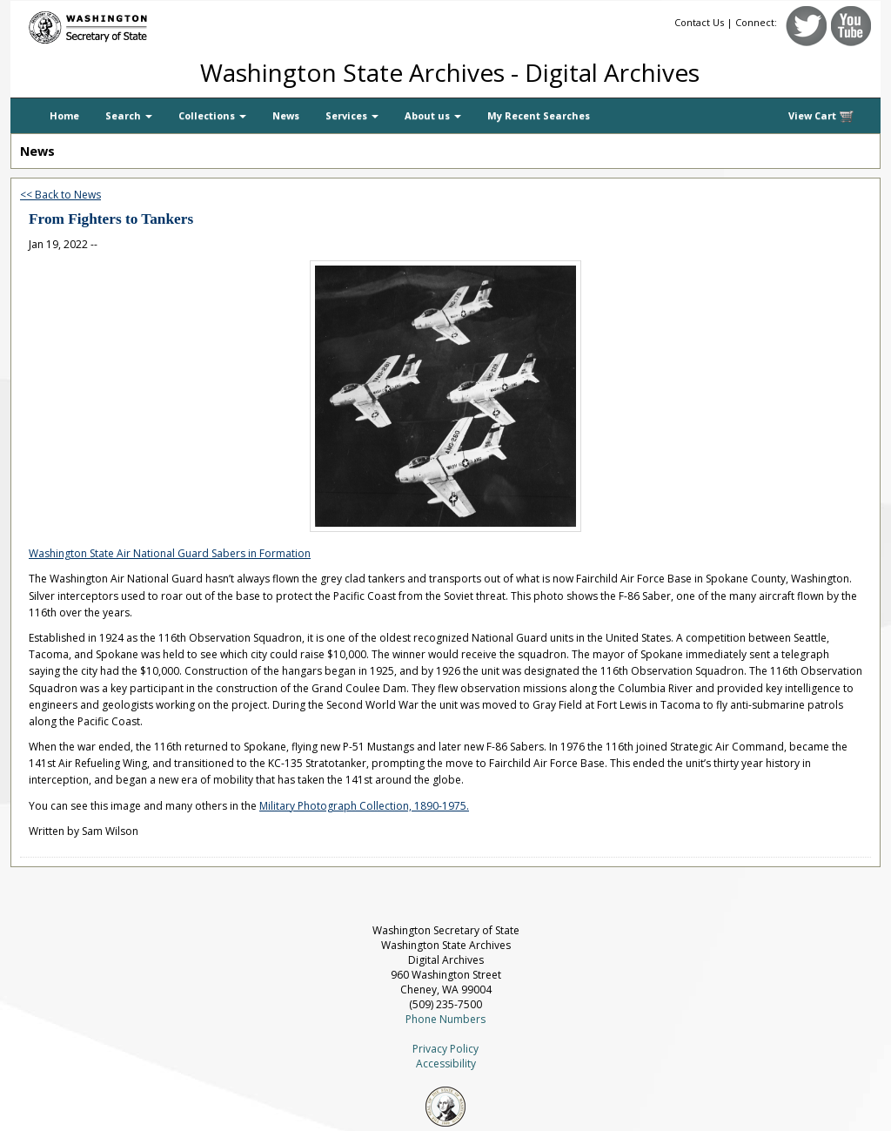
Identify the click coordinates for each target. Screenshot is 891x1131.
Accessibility (446, 1063)
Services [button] (352, 115)
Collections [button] (212, 115)
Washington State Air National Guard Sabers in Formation (170, 553)
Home (64, 115)
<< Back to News (60, 194)
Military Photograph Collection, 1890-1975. (364, 805)
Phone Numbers (445, 1019)
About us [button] (433, 115)
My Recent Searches (538, 115)
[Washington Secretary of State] (175, 24)
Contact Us (699, 22)
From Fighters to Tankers (111, 219)
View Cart (821, 116)
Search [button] (128, 115)
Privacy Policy (445, 1048)
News (285, 115)
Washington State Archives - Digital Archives (450, 72)
